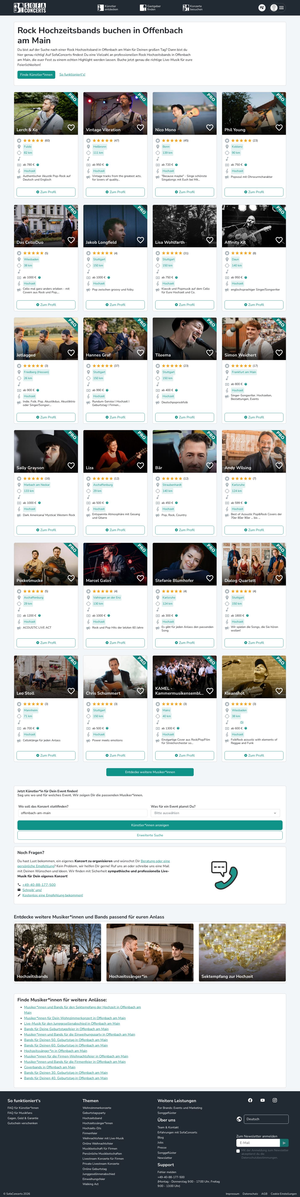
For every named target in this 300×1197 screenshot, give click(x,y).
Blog (161, 1137)
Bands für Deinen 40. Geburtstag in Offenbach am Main (66, 1078)
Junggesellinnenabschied (99, 1174)
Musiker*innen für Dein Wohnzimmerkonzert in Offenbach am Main (75, 1018)
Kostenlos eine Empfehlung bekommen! (52, 895)
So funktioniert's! (72, 74)
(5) (241, 722)
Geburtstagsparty (94, 1113)
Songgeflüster (167, 1113)
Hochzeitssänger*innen (98, 1123)
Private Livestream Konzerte (101, 1164)
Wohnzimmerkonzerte (97, 1108)
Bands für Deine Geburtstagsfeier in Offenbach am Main (66, 1029)
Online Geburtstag (95, 1169)
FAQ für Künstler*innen (23, 1108)
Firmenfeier (90, 1133)
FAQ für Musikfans (20, 1113)
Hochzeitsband (92, 1118)
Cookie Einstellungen (284, 1194)
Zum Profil (48, 192)
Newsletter (165, 1158)
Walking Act (91, 1184)
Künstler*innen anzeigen (150, 825)
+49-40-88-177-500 (39, 885)
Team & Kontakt (168, 1127)
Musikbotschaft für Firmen (100, 1149)
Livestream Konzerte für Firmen (103, 1159)
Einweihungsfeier (94, 1179)
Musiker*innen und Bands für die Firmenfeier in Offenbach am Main (75, 1061)
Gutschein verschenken (23, 1123)
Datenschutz (250, 1194)
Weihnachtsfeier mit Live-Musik (103, 1138)
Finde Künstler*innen (36, 74)
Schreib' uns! (32, 890)
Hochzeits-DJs (92, 1128)
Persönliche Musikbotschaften (102, 1154)
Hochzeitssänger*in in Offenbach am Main (55, 1051)
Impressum (232, 1194)
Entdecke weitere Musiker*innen (150, 772)
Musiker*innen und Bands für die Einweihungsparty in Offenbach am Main (79, 1034)
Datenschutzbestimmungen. (259, 1158)
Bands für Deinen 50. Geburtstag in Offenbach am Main (66, 1040)
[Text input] (258, 1143)
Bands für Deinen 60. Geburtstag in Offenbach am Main (66, 1045)
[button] (277, 7)
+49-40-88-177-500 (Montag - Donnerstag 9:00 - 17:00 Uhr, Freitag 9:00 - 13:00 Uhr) (189, 1181)
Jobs (160, 1143)
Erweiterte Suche (150, 835)
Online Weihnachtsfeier (98, 1144)
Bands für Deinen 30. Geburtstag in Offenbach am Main (66, 1072)
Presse (162, 1148)
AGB (264, 1194)
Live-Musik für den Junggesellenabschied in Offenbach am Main (72, 1023)
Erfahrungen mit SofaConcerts (177, 1132)
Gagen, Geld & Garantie (23, 1118)
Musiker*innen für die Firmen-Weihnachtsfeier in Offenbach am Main (76, 1056)
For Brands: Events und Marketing (180, 1108)
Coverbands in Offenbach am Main (49, 1067)
